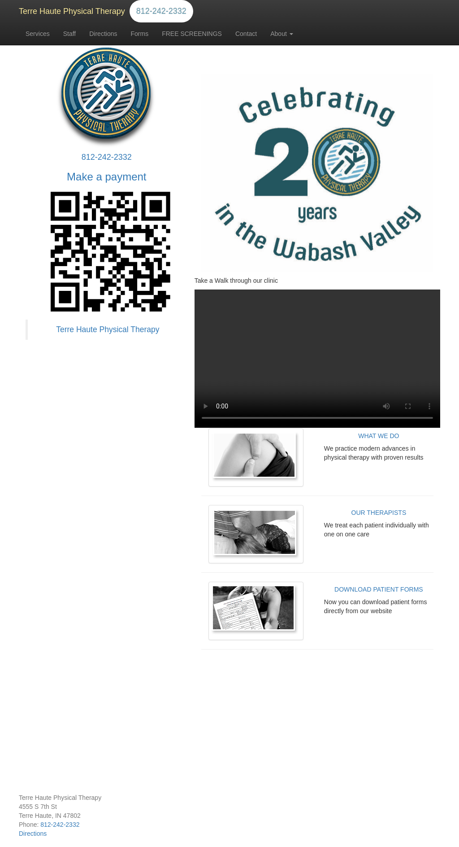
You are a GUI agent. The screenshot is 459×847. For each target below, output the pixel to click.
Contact (246, 33)
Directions (103, 33)
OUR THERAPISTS (379, 512)
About (281, 33)
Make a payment (106, 177)
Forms (139, 33)
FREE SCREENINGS (192, 33)
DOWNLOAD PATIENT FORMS (378, 589)
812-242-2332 (161, 11)
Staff (69, 33)
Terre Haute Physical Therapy (72, 11)
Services (38, 33)
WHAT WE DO (378, 435)
